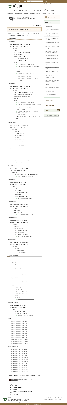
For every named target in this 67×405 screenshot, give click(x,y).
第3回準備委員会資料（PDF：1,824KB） (25, 145)
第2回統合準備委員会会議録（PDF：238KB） (19, 323)
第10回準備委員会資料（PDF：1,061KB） (26, 274)
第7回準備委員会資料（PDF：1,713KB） (25, 214)
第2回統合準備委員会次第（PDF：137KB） (26, 102)
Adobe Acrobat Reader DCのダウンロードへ (21, 379)
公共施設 (33, 10)
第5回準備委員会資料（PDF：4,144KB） (25, 176)
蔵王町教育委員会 (49, 26)
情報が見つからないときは (51, 100)
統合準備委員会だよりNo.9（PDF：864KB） (19, 365)
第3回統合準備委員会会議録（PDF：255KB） (19, 325)
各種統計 (52, 10)
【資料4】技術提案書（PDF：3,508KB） (25, 114)
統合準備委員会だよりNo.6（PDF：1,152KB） (20, 359)
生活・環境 (15, 10)
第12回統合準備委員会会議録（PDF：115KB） (20, 343)
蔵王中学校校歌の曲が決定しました (52, 55)
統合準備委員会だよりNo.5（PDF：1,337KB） (20, 357)
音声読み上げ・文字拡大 (47, 3)
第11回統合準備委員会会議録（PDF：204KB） (20, 341)
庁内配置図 (55, 399)
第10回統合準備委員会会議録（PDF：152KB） (20, 339)
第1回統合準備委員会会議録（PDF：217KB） (19, 321)
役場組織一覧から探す (50, 105)
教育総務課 (26, 13)
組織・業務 (50, 399)
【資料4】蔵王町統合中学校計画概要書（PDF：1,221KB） (29, 76)
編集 (58, 110)
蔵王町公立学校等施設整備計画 (51, 94)
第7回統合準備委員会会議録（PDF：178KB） (19, 333)
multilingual (56, 3)
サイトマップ (37, 3)
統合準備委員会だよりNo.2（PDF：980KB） (19, 351)
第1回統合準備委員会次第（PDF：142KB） (26, 64)
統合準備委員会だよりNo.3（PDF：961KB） (19, 353)
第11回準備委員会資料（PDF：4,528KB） (26, 299)
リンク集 (62, 397)
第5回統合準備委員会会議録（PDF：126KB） (19, 329)
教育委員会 (32, 13)
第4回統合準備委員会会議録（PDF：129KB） (19, 327)
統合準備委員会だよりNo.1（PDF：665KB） (19, 349)
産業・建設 (39, 10)
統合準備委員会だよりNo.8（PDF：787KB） (19, 363)
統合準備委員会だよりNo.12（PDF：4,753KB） (20, 371)
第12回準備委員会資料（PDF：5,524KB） (26, 315)
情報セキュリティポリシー (55, 397)
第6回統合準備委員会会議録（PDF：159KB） (19, 331)
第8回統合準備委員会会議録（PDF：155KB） (19, 335)
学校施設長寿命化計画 (50, 91)
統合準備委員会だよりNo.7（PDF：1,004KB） (20, 361)
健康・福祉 (21, 10)
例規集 (45, 399)
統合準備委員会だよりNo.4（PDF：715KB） (19, 355)
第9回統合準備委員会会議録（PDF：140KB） (19, 337)
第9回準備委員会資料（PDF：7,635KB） (25, 252)
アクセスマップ (61, 399)
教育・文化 (27, 10)
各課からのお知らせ (18, 13)
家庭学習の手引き (49, 84)
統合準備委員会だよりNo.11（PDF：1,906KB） (20, 369)
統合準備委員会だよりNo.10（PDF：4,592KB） (20, 367)
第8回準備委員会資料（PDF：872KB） (25, 236)
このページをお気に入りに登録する (52, 115)
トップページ (10, 13)
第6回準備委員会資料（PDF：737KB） (25, 198)
